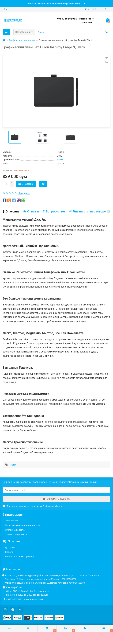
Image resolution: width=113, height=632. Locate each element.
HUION (59, 159)
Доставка (10, 547)
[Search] (72, 32)
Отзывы (31, 211)
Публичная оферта (15, 530)
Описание (11, 211)
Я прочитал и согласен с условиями (32, 506)
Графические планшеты (22, 40)
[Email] (56, 490)
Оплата (9, 552)
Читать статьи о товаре (90, 211)
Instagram (66, 3)
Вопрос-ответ (54, 211)
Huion (13, 464)
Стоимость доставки (16, 534)
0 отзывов (24, 193)
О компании (11, 520)
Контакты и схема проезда (19, 556)
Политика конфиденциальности (22, 525)
